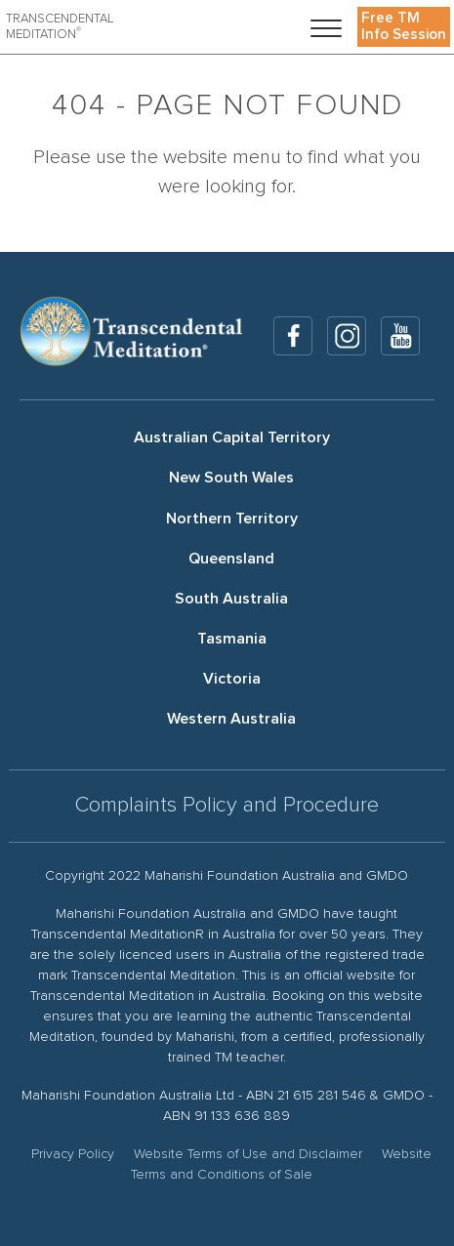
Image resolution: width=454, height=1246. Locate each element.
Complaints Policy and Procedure (227, 805)
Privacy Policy (72, 1154)
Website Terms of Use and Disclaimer (248, 1154)
